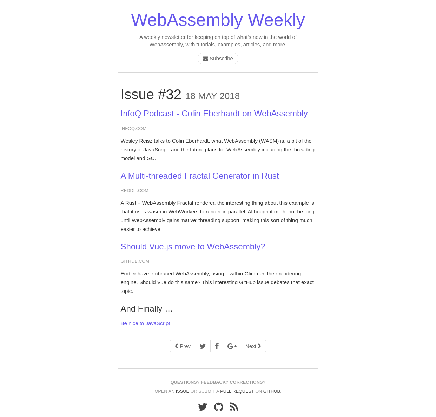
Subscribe (218, 58)
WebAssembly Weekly (218, 20)
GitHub (271, 391)
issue (182, 391)
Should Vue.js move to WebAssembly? (193, 246)
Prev (182, 346)
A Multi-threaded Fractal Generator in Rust (200, 175)
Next (253, 346)
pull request (237, 391)
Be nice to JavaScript (145, 323)
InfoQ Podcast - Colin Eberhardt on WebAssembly (214, 113)
